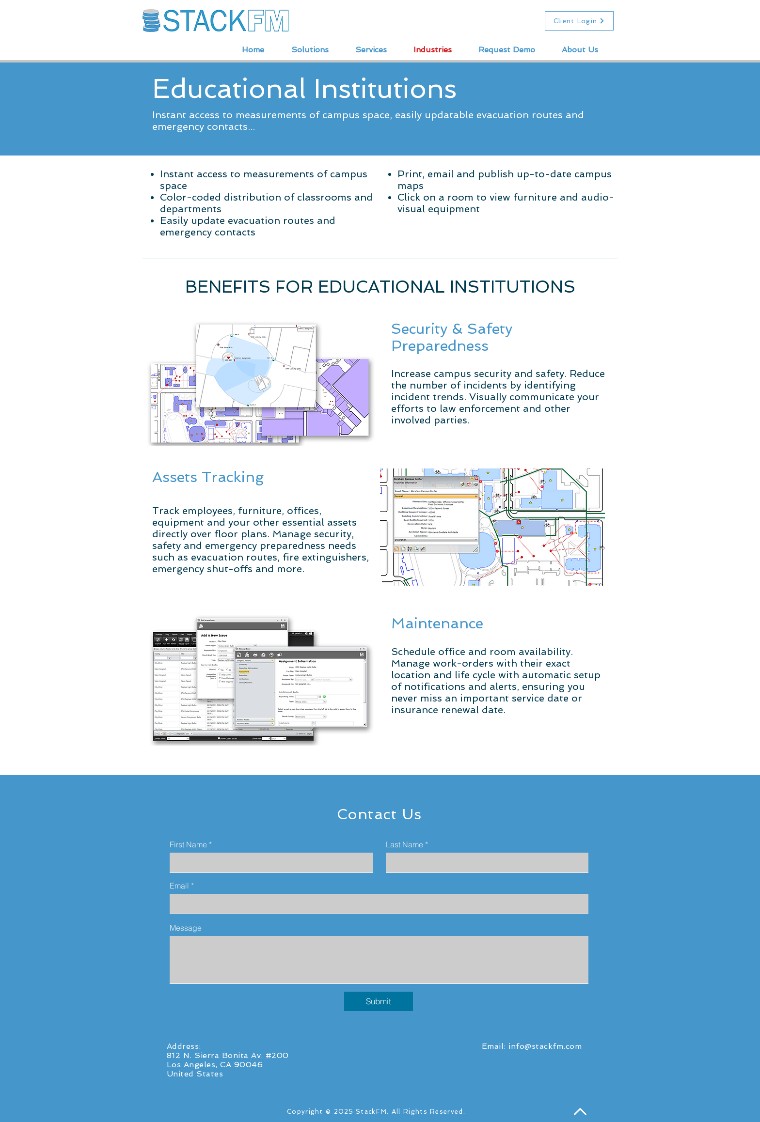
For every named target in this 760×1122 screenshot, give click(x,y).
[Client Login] (579, 21)
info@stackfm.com (545, 1046)
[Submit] (378, 1001)
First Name (188, 844)
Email (179, 885)
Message (186, 928)
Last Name (404, 844)
